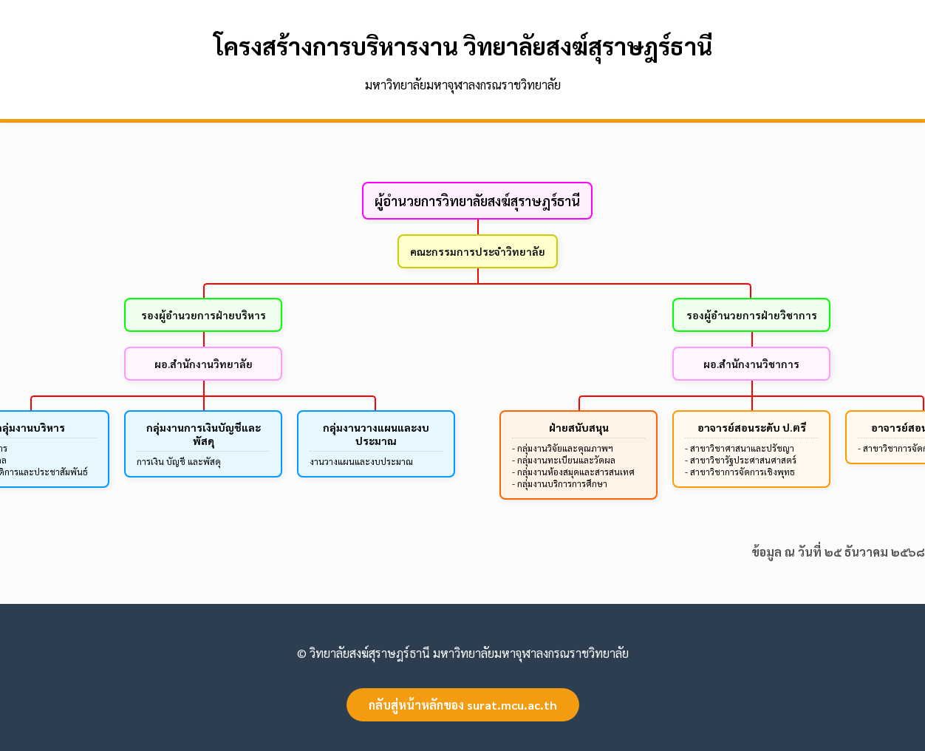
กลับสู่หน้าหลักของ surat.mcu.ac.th (463, 705)
